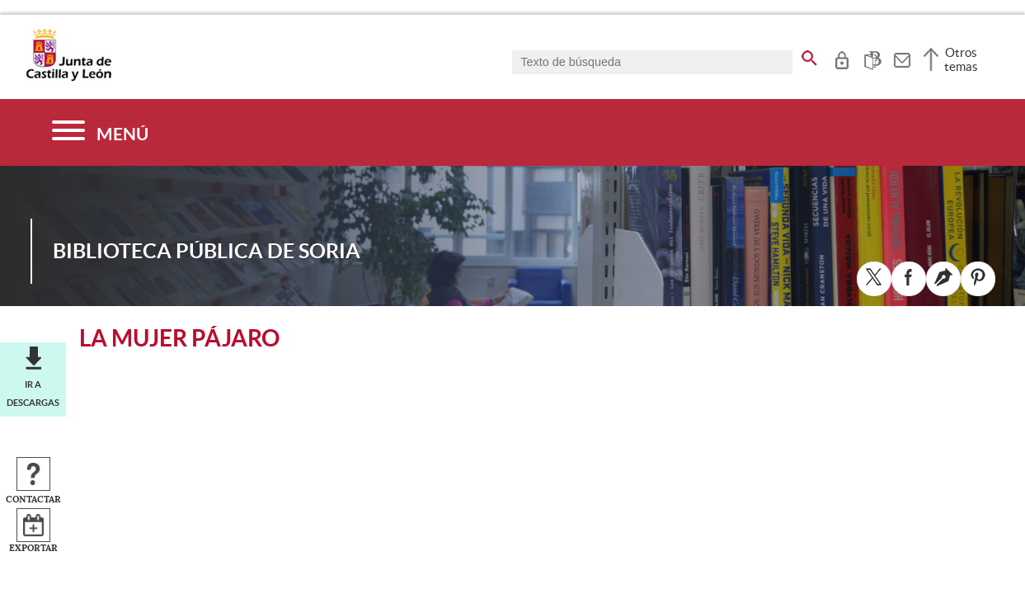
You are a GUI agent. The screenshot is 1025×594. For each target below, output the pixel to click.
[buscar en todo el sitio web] (809, 55)
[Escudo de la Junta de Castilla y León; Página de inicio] (68, 77)
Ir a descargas (33, 394)
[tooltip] (841, 57)
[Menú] (100, 132)
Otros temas (961, 59)
